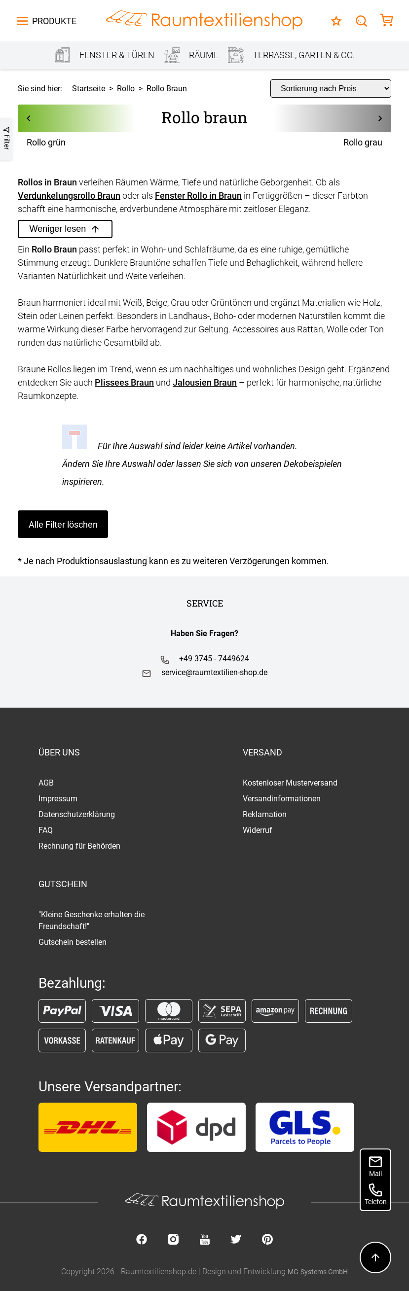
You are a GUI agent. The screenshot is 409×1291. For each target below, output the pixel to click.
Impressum (57, 798)
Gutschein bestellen (72, 942)
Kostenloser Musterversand (290, 783)
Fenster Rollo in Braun (198, 195)
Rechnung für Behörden (79, 846)
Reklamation (265, 814)
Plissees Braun (124, 382)
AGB (46, 783)
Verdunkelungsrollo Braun (69, 195)
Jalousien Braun (205, 382)
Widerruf (257, 830)
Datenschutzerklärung (76, 814)
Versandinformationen (282, 798)
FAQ (45, 830)
